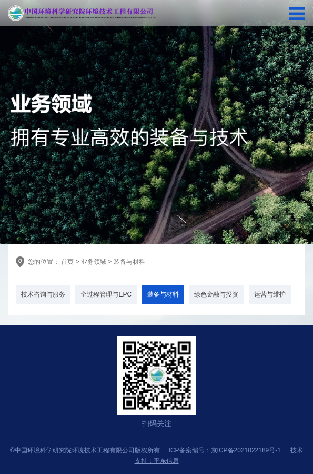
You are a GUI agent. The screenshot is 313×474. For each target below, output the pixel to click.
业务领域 (93, 261)
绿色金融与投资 (216, 294)
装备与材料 (129, 261)
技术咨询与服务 (43, 294)
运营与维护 (270, 294)
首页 (66, 261)
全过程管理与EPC (106, 294)
